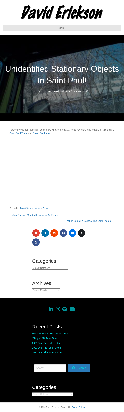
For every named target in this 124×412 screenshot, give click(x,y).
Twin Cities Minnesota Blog (34, 208)
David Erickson (62, 91)
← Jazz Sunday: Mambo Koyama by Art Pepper (33, 215)
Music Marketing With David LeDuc (50, 333)
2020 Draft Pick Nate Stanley (47, 352)
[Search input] (50, 368)
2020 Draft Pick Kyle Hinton (46, 343)
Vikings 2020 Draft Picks (44, 338)
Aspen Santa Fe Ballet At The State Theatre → (91, 221)
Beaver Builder (78, 407)
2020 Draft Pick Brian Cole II (47, 347)
